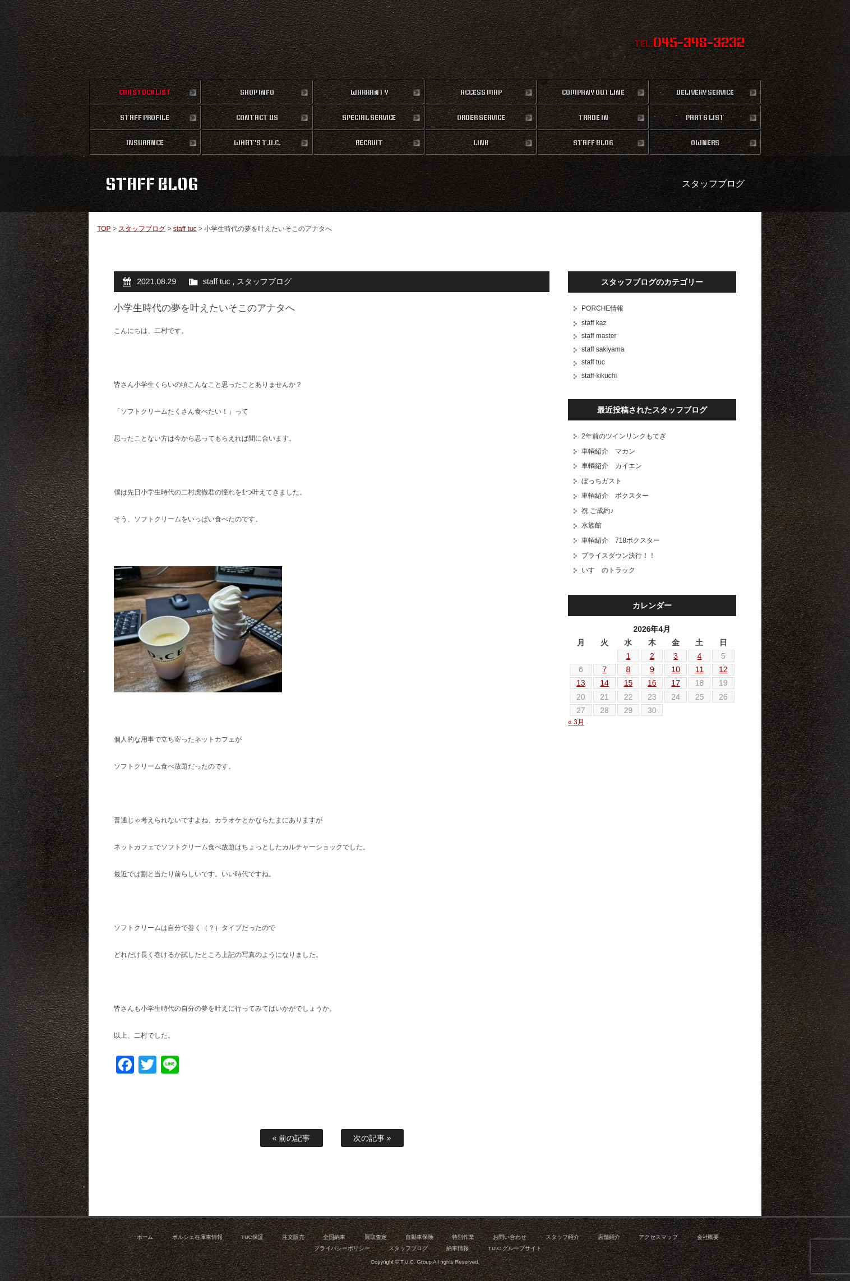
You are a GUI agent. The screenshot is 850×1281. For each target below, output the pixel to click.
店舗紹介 (609, 1237)
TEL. (689, 43)
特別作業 (463, 1237)
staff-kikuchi (599, 376)
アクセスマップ (658, 1237)
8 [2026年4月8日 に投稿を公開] (628, 669)
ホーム (145, 1237)
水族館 (591, 525)
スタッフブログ (141, 229)
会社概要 (708, 1237)
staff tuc (185, 229)
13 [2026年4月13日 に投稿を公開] (580, 682)
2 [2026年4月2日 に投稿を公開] (652, 655)
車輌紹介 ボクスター (615, 496)
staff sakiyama (602, 349)
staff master (598, 336)
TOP (103, 229)
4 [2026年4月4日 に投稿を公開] (699, 655)
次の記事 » (372, 1138)
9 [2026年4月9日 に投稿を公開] (652, 669)
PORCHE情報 (602, 308)
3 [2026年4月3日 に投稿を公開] (675, 655)
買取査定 (375, 1237)
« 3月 (576, 722)
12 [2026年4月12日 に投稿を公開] (723, 669)
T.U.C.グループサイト (515, 1248)
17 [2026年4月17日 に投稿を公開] (675, 682)
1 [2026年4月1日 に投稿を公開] (628, 655)
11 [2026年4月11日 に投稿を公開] (699, 669)
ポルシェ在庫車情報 (197, 1237)
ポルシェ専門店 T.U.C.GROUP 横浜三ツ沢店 (425, 39)
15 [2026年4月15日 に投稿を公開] (628, 682)
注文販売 (293, 1237)
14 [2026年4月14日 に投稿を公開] (604, 682)
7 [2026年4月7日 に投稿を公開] (604, 669)
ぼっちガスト (601, 481)
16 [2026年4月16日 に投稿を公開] (652, 682)
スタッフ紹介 (562, 1237)
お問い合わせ (509, 1237)
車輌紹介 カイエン (611, 466)
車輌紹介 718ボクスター (620, 540)
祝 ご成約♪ (597, 511)
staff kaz (593, 323)
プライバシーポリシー (342, 1248)
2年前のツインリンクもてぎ (623, 436)
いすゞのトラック (608, 570)
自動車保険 (419, 1237)
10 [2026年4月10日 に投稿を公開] (675, 669)
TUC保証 (252, 1237)
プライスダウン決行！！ (618, 555)
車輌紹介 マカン (608, 451)
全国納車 (334, 1237)
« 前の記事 (291, 1138)
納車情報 (457, 1248)
